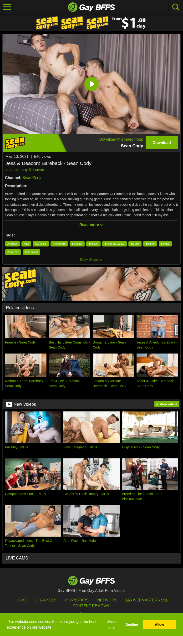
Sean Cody (31, 178)
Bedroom (93, 243)
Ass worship (59, 243)
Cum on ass (31, 252)
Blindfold (150, 243)
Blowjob (165, 243)
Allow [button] (159, 624)
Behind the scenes (114, 243)
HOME (21, 600)
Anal (26, 243)
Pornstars (76, 600)
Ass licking (40, 243)
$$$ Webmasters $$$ (147, 600)
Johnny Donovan (29, 170)
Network (107, 600)
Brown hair (13, 252)
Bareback (77, 243)
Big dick (135, 243)
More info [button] (111, 624)
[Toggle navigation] (7, 7)
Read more (91, 225)
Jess (9, 170)
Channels (46, 600)
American (12, 243)
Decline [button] (132, 624)
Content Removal (92, 606)
